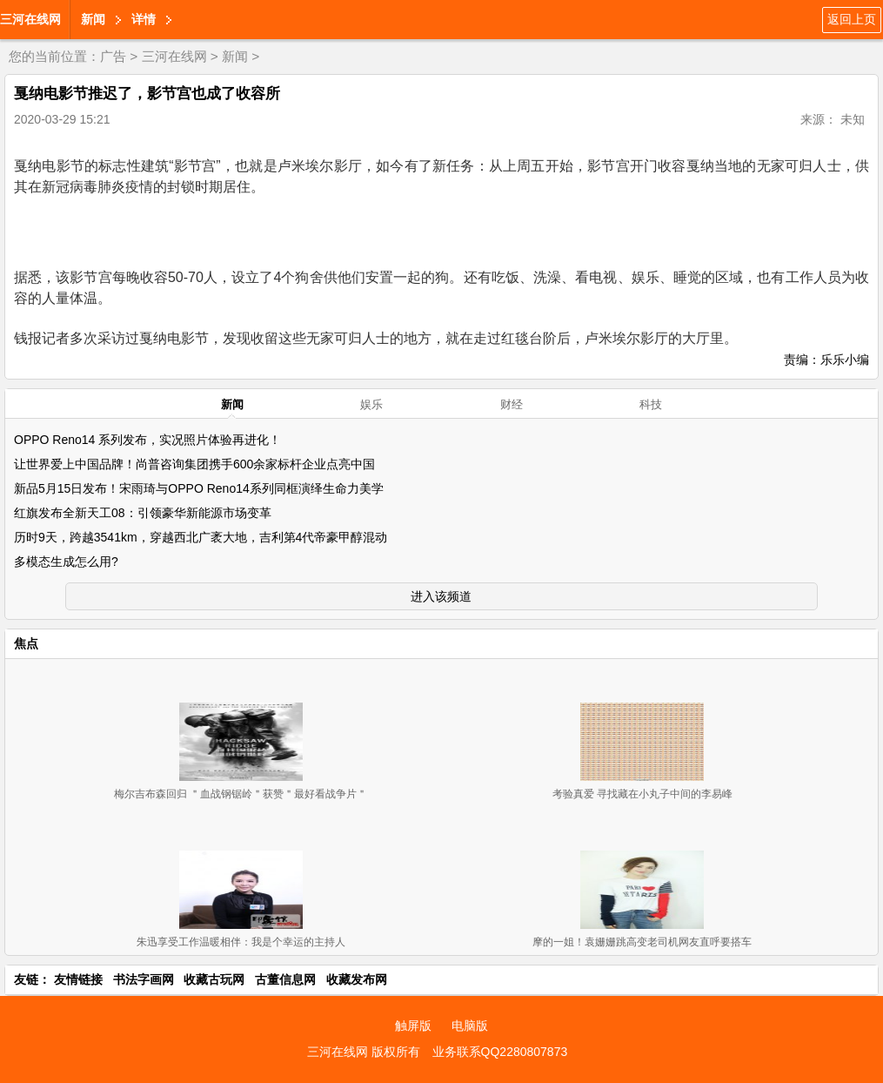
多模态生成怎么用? (66, 561)
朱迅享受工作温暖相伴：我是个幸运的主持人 (241, 942)
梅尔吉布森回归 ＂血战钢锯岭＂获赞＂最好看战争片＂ (240, 794)
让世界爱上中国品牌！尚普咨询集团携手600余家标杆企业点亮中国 (194, 464)
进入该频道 (441, 596)
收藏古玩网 (214, 979)
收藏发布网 (356, 979)
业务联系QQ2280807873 (500, 1052)
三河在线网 (30, 19)
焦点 (26, 643)
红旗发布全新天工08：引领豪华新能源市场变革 (142, 513)
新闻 (93, 19)
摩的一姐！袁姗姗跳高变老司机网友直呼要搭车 (642, 942)
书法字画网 (143, 979)
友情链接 (78, 979)
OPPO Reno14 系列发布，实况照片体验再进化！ (147, 440)
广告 (113, 56)
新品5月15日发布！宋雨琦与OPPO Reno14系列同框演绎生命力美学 (199, 488)
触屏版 (413, 1026)
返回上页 (851, 19)
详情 (143, 19)
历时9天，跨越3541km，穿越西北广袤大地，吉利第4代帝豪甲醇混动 (200, 537)
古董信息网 (285, 979)
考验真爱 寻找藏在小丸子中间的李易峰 (642, 794)
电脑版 (470, 1026)
